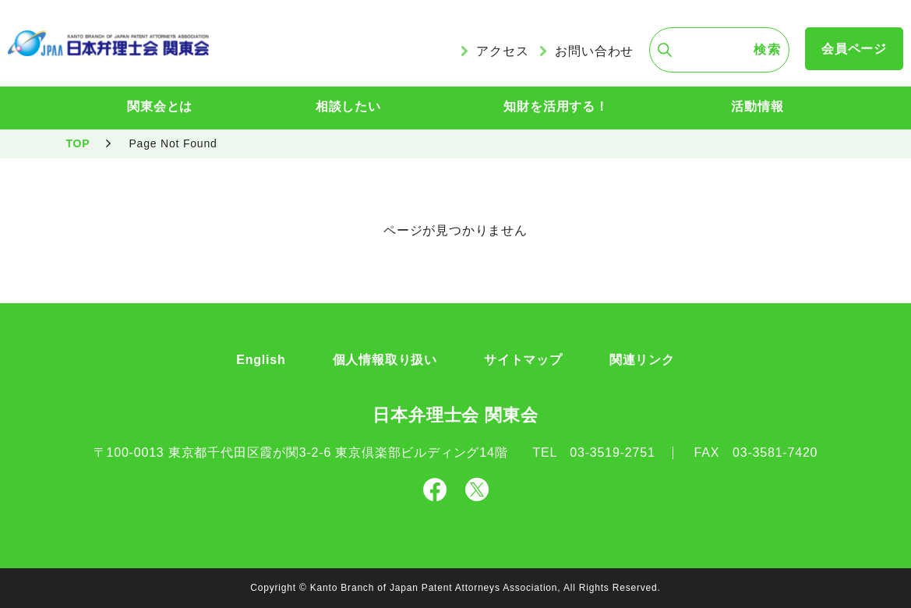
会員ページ (854, 48)
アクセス (502, 51)
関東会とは (159, 106)
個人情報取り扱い (385, 359)
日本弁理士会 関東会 (455, 415)
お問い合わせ (594, 51)
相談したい (348, 106)
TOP (78, 143)
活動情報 (757, 106)
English (260, 359)
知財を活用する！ (555, 106)
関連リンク (642, 359)
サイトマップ (523, 359)
